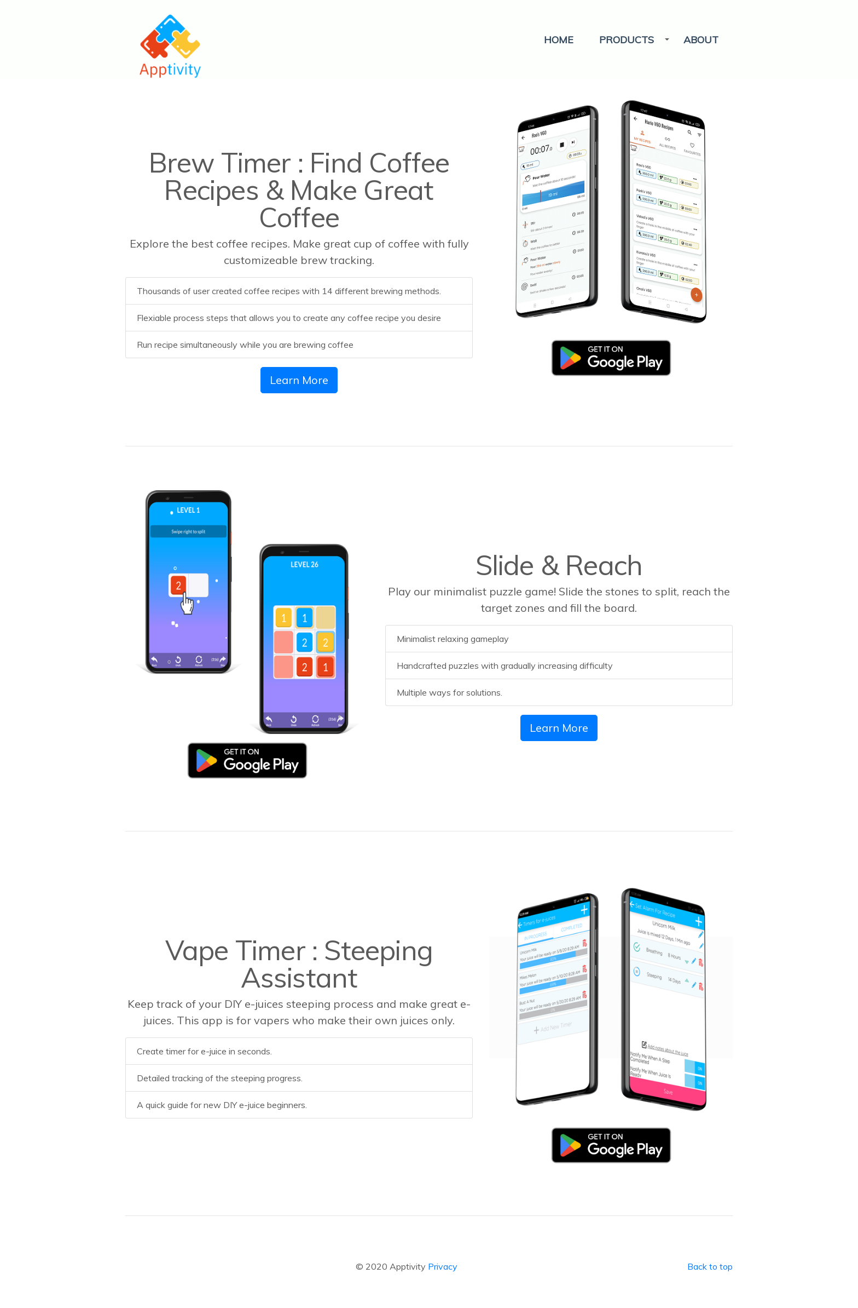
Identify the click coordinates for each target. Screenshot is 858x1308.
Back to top (710, 1266)
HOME (559, 39)
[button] (629, 39)
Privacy (442, 1266)
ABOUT (701, 39)
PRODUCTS (626, 39)
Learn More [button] (299, 380)
